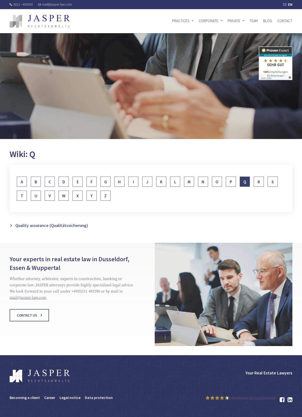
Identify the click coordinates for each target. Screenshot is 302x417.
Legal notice (70, 397)
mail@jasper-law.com (55, 4)
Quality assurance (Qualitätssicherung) (51, 234)
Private (234, 20)
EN (290, 4)
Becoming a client (25, 397)
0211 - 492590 (21, 4)
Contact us (27, 319)
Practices (181, 20)
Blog (267, 20)
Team (253, 20)
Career (49, 397)
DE (285, 4)
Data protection (99, 397)
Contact (284, 20)
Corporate (208, 20)
